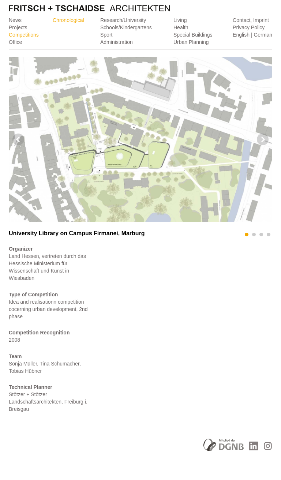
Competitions (24, 35)
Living (180, 20)
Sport (106, 35)
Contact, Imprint (251, 20)
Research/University (123, 20)
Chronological (68, 20)
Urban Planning (191, 42)
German (263, 35)
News (15, 20)
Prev (18, 139)
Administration (116, 42)
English (241, 35)
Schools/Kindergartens (126, 27)
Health (180, 27)
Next (263, 139)
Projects (18, 27)
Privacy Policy (249, 27)
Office (15, 42)
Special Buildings (193, 35)
